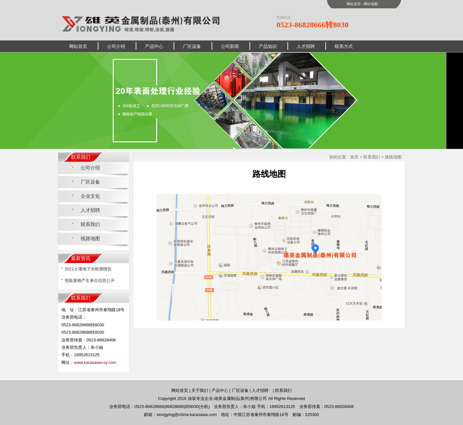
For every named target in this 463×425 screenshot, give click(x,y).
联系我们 (90, 224)
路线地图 (393, 157)
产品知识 (268, 46)
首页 (354, 157)
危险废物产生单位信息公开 (90, 280)
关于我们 (199, 390)
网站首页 (354, 4)
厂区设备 (192, 46)
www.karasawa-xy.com (95, 362)
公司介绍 (116, 46)
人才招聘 (306, 46)
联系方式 (344, 46)
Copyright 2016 (173, 398)
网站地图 (371, 4)
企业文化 (90, 196)
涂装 (192, 398)
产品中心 (154, 46)
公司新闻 (230, 46)
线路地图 (90, 238)
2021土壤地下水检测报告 (88, 269)
